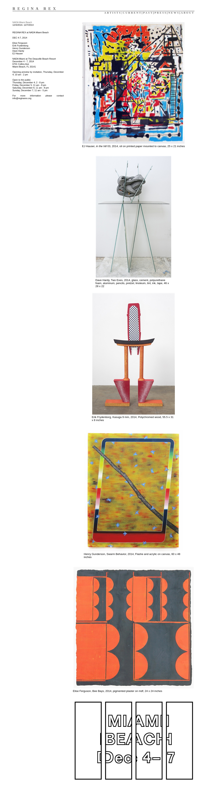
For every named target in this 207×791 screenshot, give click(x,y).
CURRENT (132, 12)
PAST (148, 12)
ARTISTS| (113, 12)
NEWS (173, 12)
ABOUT (187, 12)
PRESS (160, 12)
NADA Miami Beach (22, 22)
